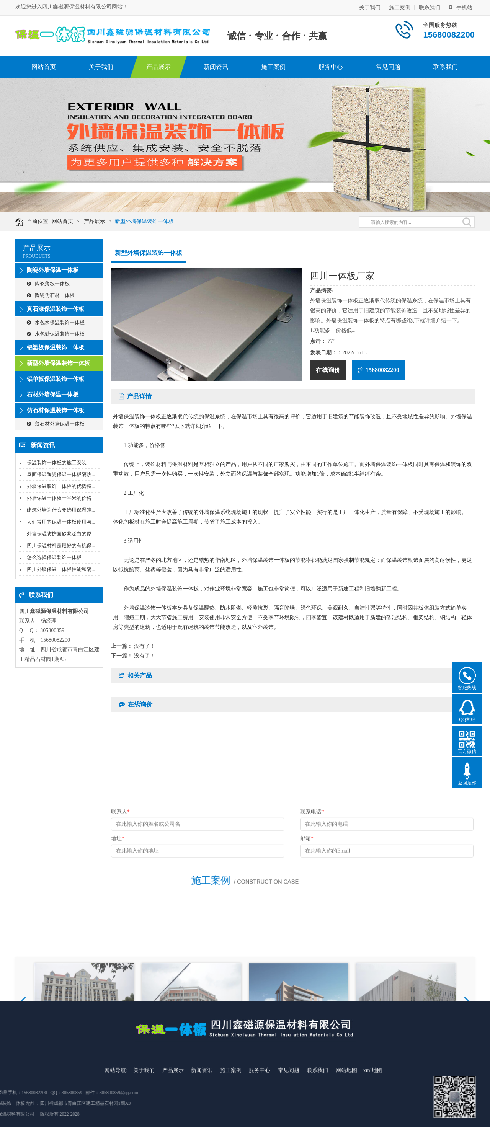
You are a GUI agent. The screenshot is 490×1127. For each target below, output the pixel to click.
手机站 (460, 7)
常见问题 (388, 67)
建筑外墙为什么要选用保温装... (61, 510)
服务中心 (330, 67)
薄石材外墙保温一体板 (56, 424)
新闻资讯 (216, 67)
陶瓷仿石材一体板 (51, 295)
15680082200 (378, 370)
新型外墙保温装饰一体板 (153, 221)
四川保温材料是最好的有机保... (61, 545)
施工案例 (399, 7)
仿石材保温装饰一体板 (55, 410)
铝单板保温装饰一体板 (55, 379)
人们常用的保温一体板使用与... (61, 522)
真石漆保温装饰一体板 (55, 309)
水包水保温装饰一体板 (56, 322)
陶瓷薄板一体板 (48, 284)
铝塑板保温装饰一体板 (55, 347)
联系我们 (429, 7)
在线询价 (328, 370)
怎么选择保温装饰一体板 (54, 557)
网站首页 (43, 67)
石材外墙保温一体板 (52, 394)
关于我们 (370, 7)
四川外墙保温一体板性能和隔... (61, 569)
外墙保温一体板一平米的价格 (59, 498)
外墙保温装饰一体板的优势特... (61, 486)
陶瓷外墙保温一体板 (52, 270)
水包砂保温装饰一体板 (56, 334)
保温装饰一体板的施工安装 (57, 462)
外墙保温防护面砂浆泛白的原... (61, 534)
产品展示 (158, 67)
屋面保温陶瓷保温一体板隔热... (61, 474)
